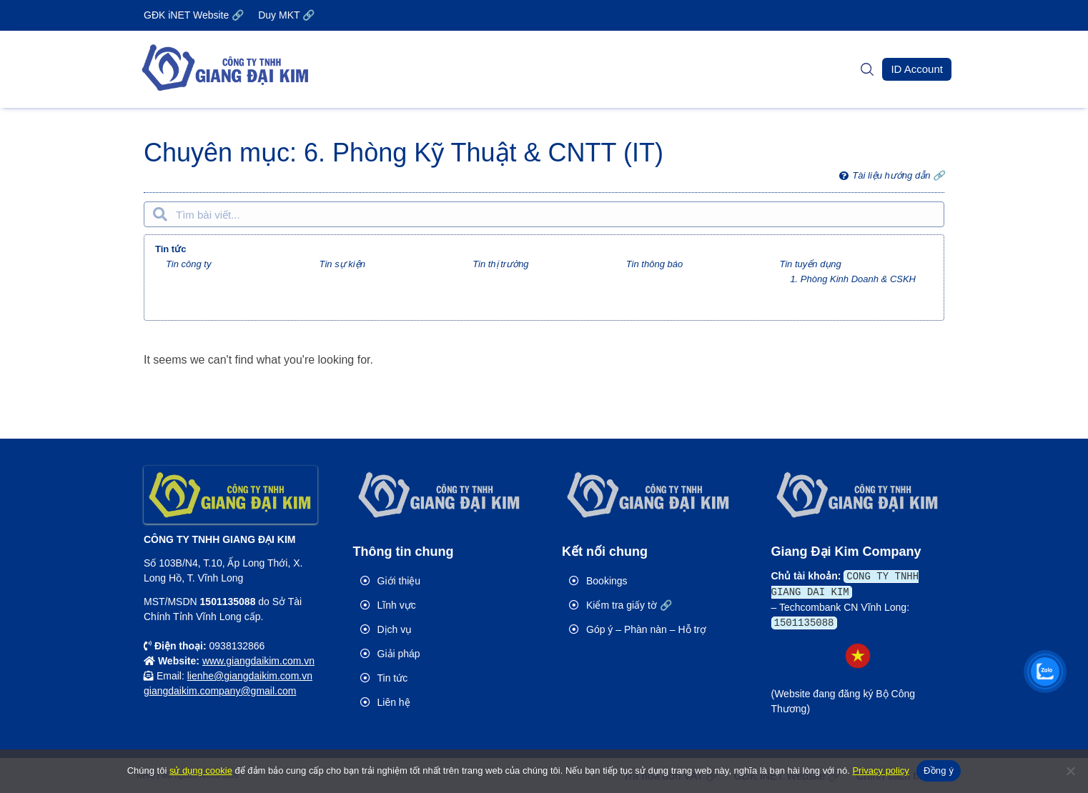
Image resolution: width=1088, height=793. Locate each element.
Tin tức (170, 249)
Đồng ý (939, 770)
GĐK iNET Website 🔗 (194, 15)
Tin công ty (188, 264)
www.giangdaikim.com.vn (258, 661)
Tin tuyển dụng (810, 264)
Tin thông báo (654, 264)
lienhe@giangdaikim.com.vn (249, 676)
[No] (1070, 771)
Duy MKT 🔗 (286, 15)
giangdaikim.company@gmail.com (220, 691)
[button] (916, 69)
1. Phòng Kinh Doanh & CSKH (853, 279)
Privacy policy (880, 770)
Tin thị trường (500, 264)
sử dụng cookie (200, 770)
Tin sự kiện (342, 264)
